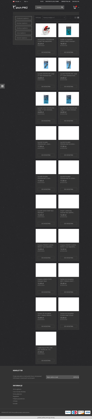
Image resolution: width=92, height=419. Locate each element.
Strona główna (17, 389)
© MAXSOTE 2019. (7, 412)
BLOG (42, 1)
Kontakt (15, 403)
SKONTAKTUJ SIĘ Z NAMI (52, 1)
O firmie (15, 401)
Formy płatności (17, 394)
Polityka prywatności (19, 399)
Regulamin (16, 396)
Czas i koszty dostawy (19, 391)
